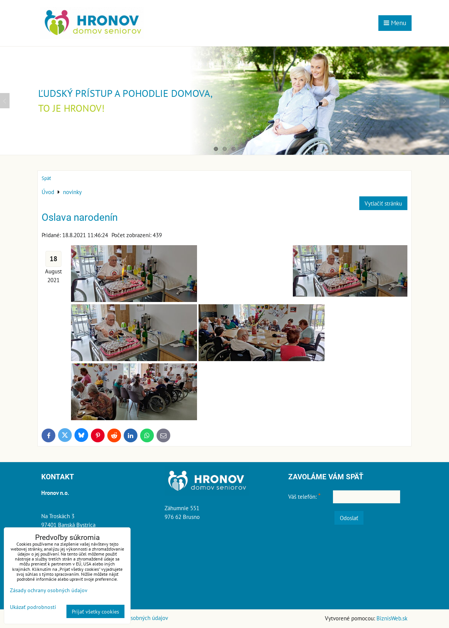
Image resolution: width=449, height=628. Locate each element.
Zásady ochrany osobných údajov (48, 590)
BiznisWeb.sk (391, 618)
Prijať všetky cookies (95, 611)
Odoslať (349, 518)
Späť (46, 178)
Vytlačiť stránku (383, 203)
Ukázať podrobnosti (33, 607)
